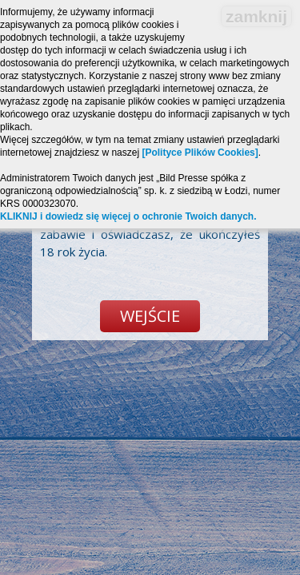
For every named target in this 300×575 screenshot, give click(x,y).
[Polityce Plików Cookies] (200, 152)
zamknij (256, 16)
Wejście (150, 316)
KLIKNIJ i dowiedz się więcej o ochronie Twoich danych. (128, 216)
